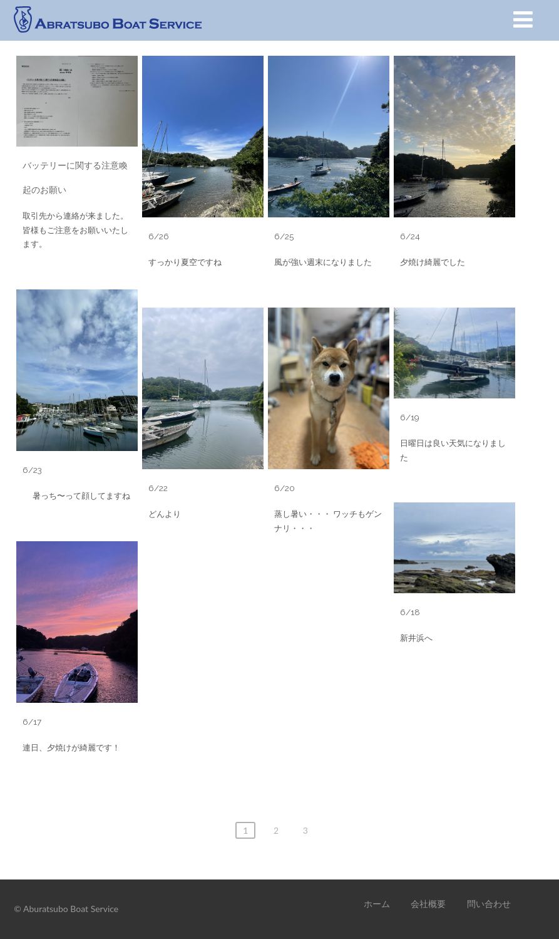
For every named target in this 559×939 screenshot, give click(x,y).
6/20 (284, 488)
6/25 (284, 236)
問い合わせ (489, 903)
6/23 (32, 470)
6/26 (158, 236)
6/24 (410, 236)
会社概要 (428, 903)
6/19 (409, 417)
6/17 (32, 722)
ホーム (377, 903)
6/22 (158, 488)
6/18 (410, 612)
